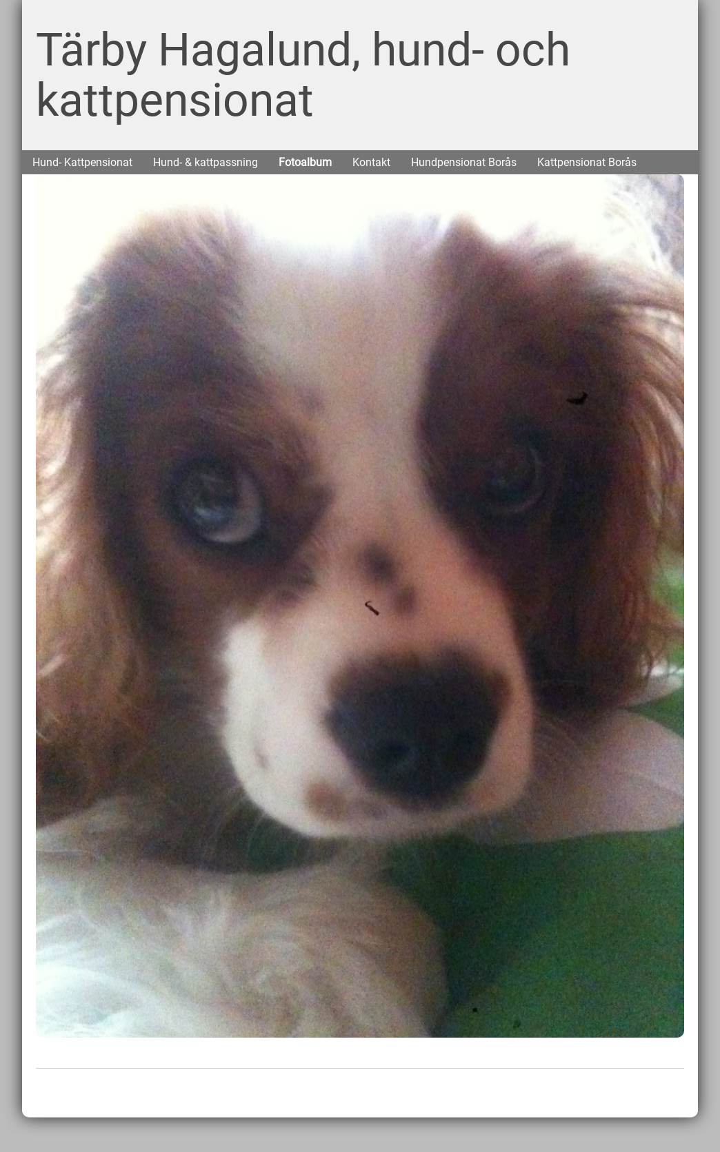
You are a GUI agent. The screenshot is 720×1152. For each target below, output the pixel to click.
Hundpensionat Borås (464, 162)
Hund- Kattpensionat (82, 162)
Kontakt (371, 162)
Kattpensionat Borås (587, 162)
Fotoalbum (305, 162)
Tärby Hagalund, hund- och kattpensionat (303, 75)
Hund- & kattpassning (205, 162)
